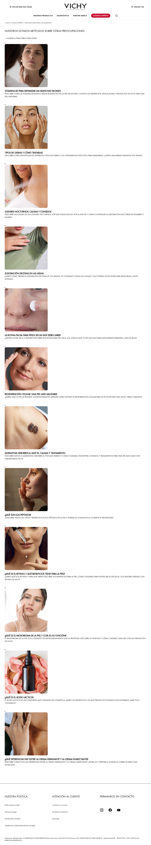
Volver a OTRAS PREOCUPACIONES (21, 38)
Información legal (10, 812)
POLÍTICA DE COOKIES (12, 819)
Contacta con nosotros (59, 805)
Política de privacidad (12, 805)
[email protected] (109, 838)
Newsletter (55, 819)
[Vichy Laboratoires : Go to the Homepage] (75, 7)
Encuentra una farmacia (60, 812)
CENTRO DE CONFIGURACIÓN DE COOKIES (20, 826)
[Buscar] (116, 15)
